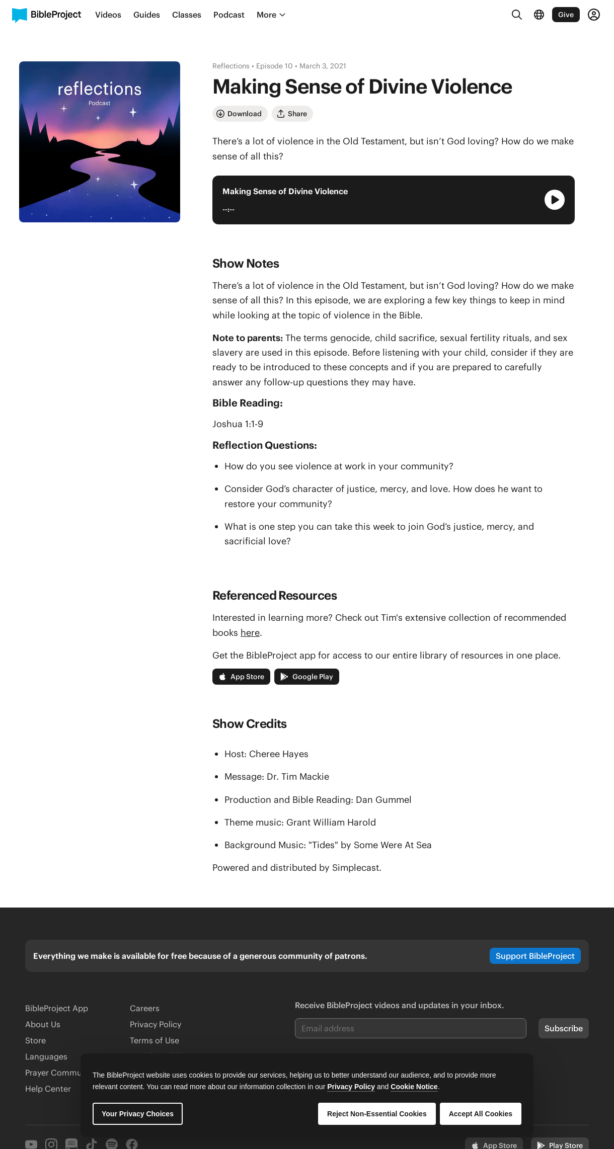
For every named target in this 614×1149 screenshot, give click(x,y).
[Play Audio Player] (555, 200)
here (250, 632)
